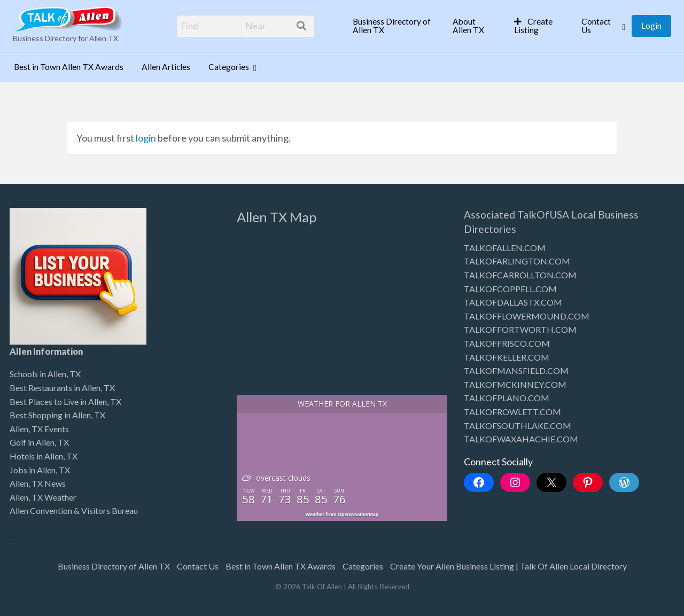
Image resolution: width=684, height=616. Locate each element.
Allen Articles (166, 67)
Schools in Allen (38, 374)
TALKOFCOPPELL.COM (510, 289)
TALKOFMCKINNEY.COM (515, 384)
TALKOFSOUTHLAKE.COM (517, 425)
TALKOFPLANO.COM (506, 398)
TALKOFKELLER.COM (506, 357)
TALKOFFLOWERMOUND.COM (526, 316)
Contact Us (596, 26)
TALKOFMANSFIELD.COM (516, 370)
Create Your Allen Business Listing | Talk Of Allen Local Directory (508, 566)
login (146, 138)
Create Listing (533, 26)
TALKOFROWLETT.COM (512, 412)
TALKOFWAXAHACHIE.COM (521, 439)
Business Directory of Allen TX (392, 26)
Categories (228, 67)
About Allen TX (468, 26)
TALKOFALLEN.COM (505, 248)
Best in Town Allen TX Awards (68, 67)
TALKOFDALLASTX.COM (513, 302)
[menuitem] (394, 26)
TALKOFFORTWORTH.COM (520, 329)
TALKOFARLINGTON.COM (517, 261)
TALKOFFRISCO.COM (507, 343)
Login (651, 25)
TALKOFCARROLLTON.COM (520, 275)
